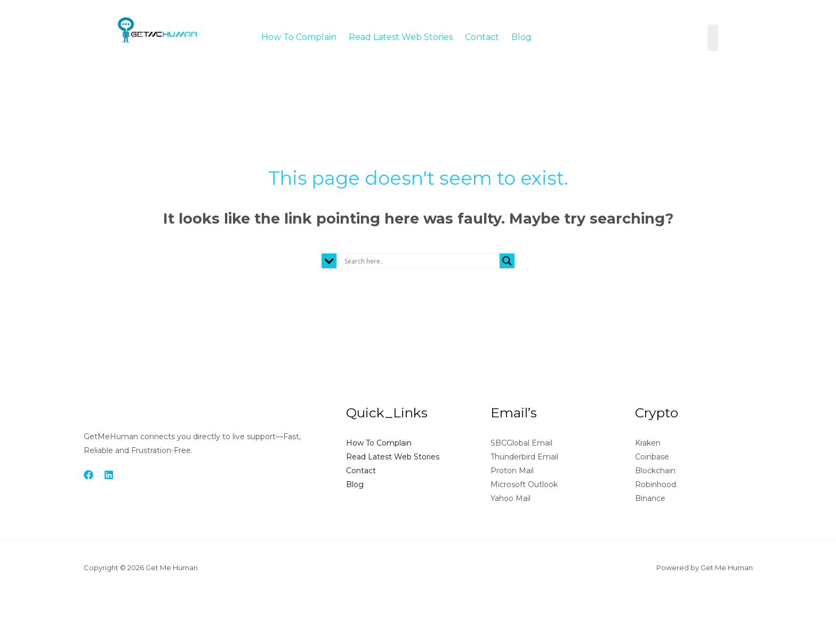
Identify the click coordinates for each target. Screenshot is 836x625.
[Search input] (420, 260)
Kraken (648, 443)
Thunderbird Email (524, 457)
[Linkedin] (109, 475)
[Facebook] (88, 475)
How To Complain (298, 36)
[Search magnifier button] (507, 260)
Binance (650, 498)
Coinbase (652, 457)
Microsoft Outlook (524, 484)
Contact (482, 36)
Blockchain (655, 470)
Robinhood (655, 484)
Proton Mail (512, 470)
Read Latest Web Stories (401, 36)
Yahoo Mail (510, 498)
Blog (521, 36)
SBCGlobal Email (521, 443)
